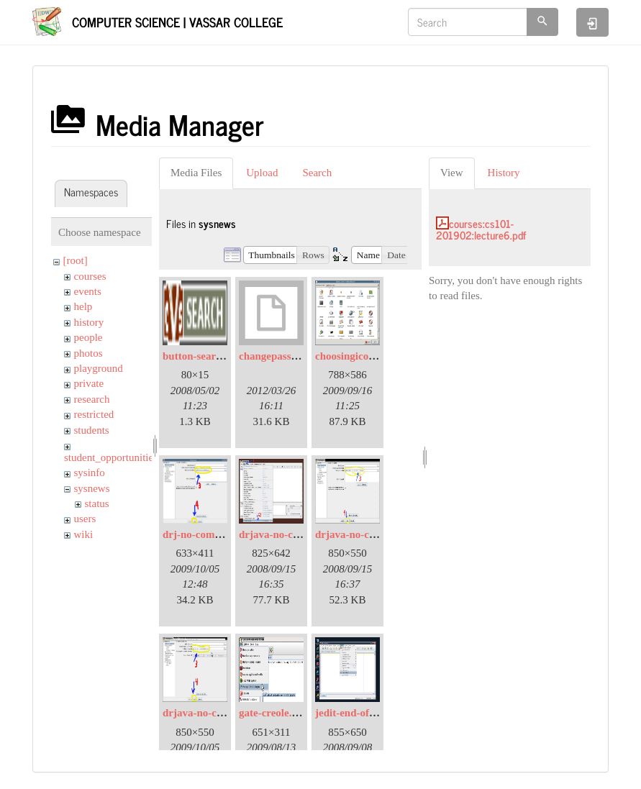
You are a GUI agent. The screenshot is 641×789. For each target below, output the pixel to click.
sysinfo (89, 472)
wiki (84, 534)
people (88, 337)
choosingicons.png (357, 356)
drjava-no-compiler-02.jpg (376, 534)
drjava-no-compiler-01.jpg (299, 534)
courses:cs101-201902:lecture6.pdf (481, 229)
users (85, 518)
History (504, 172)
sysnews (92, 488)
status (97, 503)
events (87, 291)
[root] (75, 260)
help (83, 306)
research (92, 399)
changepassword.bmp (289, 356)
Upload (262, 172)
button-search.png (205, 356)
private (89, 383)
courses (90, 276)
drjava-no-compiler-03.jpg (223, 713)
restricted (94, 414)
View (451, 172)
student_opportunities (111, 457)
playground (98, 368)
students (91, 430)
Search (317, 172)
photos (88, 353)
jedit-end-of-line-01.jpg (368, 713)
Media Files (196, 172)
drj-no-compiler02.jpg (214, 534)
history (89, 322)
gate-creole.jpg (272, 713)
